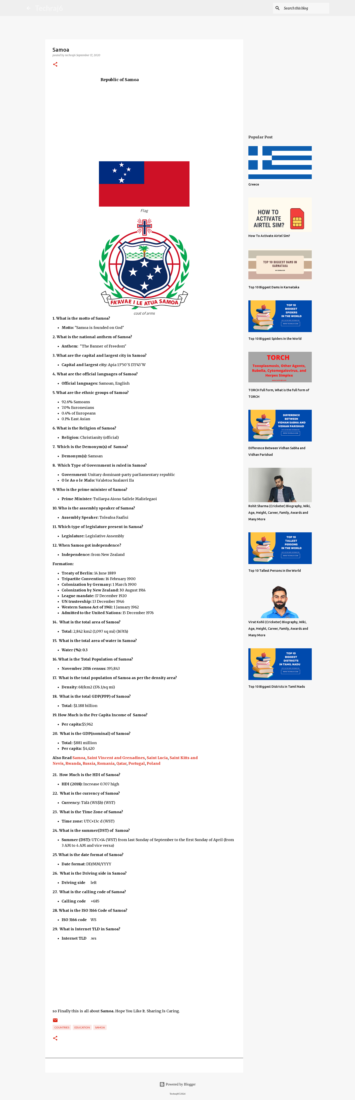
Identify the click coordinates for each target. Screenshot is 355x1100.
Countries (61, 1027)
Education (82, 1027)
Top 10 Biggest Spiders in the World (275, 338)
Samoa (78, 757)
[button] (55, 65)
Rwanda (73, 763)
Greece (253, 184)
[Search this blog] (305, 8)
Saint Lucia (157, 757)
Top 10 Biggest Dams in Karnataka (273, 287)
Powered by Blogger (177, 1084)
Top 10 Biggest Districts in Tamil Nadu (276, 686)
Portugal (136, 763)
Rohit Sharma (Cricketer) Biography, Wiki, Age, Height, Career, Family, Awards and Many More (279, 512)
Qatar (121, 763)
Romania (106, 763)
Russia (89, 763)
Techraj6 (49, 8)
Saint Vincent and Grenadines (116, 757)
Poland (153, 763)
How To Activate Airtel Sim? (269, 236)
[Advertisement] (144, 114)
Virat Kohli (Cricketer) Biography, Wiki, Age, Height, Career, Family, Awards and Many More (278, 628)
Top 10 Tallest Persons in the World (274, 570)
